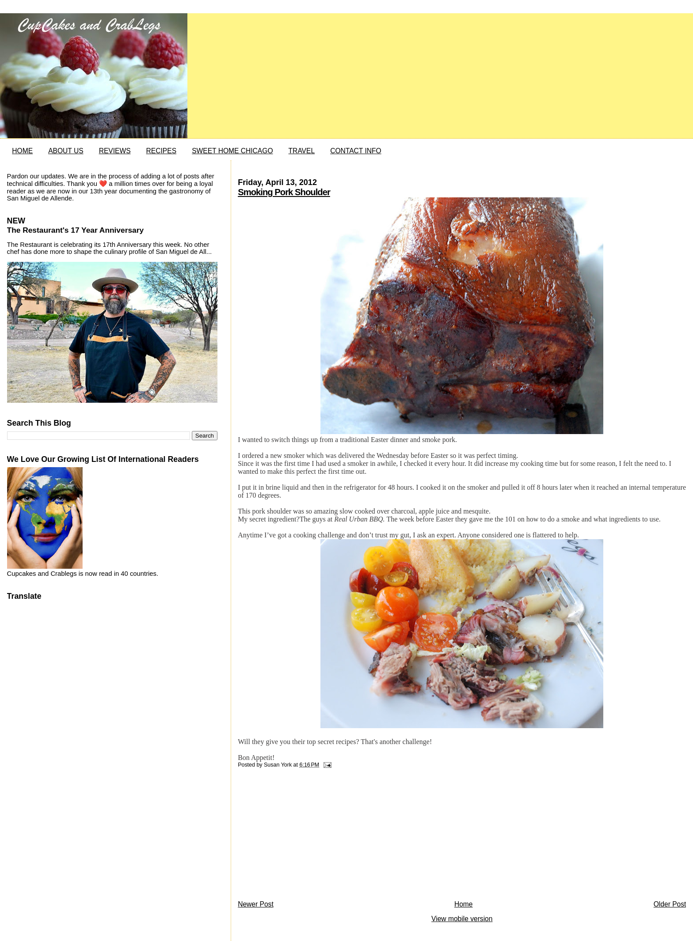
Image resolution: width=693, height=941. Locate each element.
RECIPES (161, 151)
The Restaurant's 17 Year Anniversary (75, 230)
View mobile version (461, 918)
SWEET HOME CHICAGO (232, 151)
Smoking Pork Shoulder (284, 192)
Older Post (670, 904)
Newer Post (256, 904)
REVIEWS (115, 151)
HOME (22, 151)
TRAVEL (302, 151)
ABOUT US (65, 151)
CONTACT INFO (355, 151)
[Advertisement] (304, 836)
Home (463, 904)
